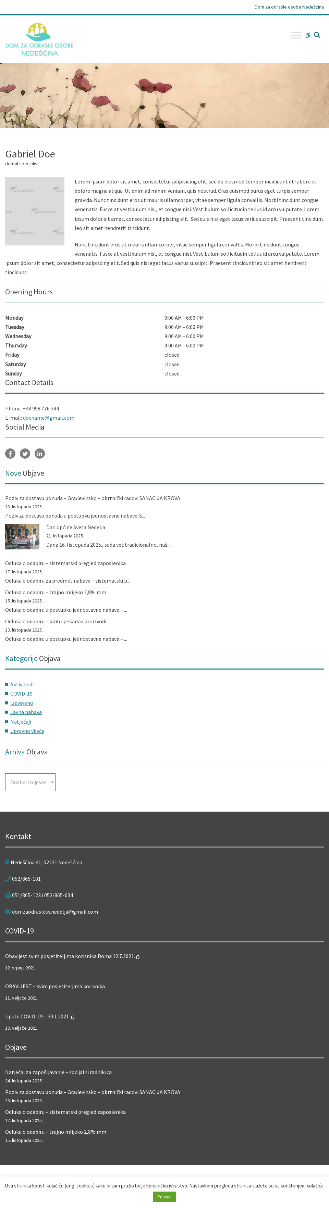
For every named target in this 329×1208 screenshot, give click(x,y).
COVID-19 (21, 693)
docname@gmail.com (48, 417)
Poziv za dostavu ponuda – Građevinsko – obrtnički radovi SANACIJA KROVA (92, 498)
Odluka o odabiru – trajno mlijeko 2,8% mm (55, 592)
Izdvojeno (21, 702)
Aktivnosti (22, 684)
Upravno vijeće (27, 730)
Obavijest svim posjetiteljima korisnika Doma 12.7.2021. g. (72, 956)
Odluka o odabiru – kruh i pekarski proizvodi (55, 621)
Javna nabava (26, 712)
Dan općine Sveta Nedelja (75, 527)
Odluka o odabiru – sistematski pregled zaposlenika (65, 563)
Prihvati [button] (164, 1197)
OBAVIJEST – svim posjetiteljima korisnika (55, 986)
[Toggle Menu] (296, 35)
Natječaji (20, 721)
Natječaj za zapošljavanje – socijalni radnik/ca (58, 1072)
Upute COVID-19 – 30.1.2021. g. (40, 1016)
